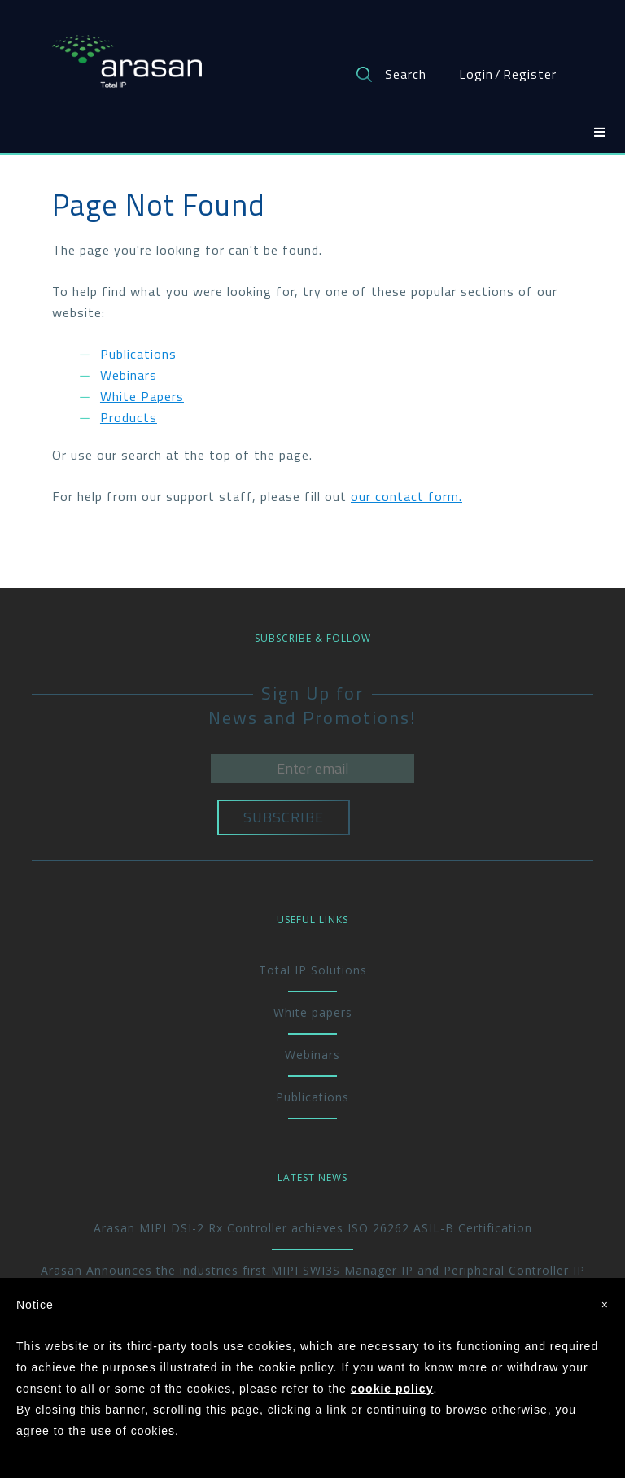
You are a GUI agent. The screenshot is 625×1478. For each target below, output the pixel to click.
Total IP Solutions (313, 970)
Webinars (128, 375)
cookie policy (392, 1388)
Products (128, 417)
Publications (138, 354)
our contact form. (406, 496)
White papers (312, 1012)
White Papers (142, 396)
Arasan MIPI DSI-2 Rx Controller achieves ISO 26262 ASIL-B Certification (313, 1228)
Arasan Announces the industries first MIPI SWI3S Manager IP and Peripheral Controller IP (313, 1270)
